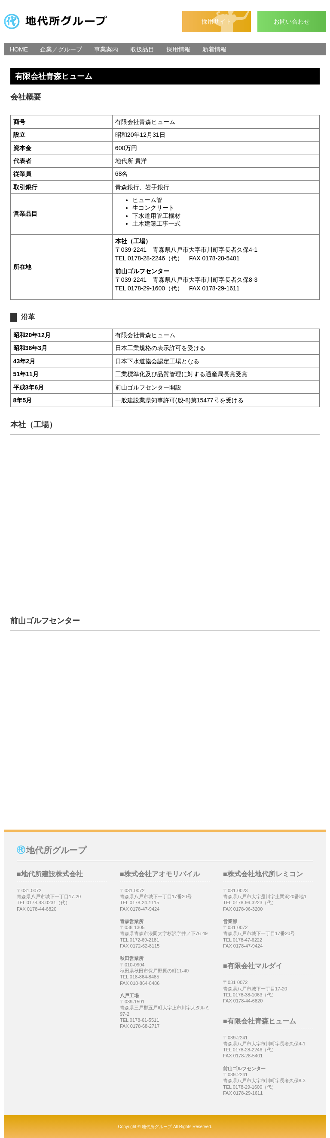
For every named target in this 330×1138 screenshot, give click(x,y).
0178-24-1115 (144, 902)
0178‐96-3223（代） (255, 902)
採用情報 (178, 49)
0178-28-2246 (248, 1049)
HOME (19, 49)
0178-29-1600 (248, 1087)
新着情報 (214, 49)
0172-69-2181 (144, 939)
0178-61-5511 (144, 1020)
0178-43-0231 (41, 902)
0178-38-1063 (248, 994)
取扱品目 (142, 49)
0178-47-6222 (248, 939)
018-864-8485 (144, 976)
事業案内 (106, 49)
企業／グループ (61, 49)
